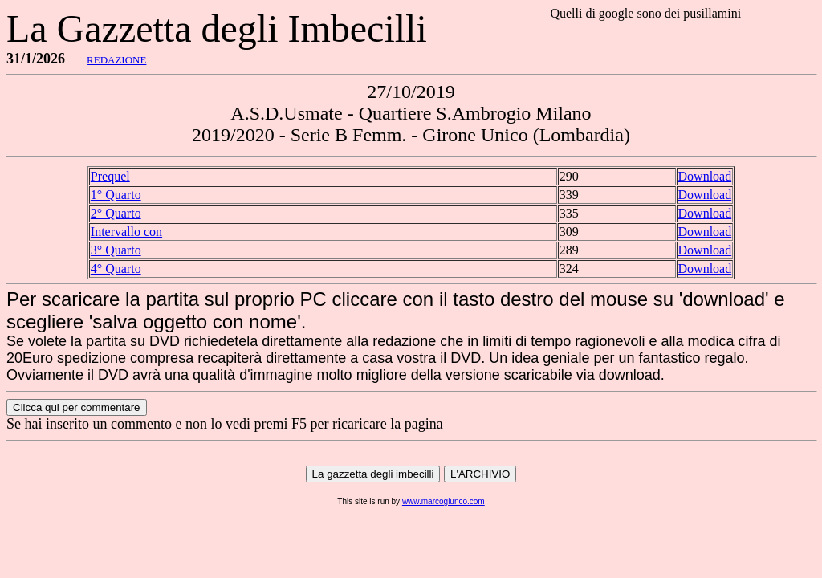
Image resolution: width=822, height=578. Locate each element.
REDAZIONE (116, 60)
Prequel (110, 176)
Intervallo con (126, 231)
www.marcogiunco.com (443, 501)
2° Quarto (116, 213)
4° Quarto (116, 268)
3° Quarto (116, 250)
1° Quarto (116, 194)
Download (705, 176)
